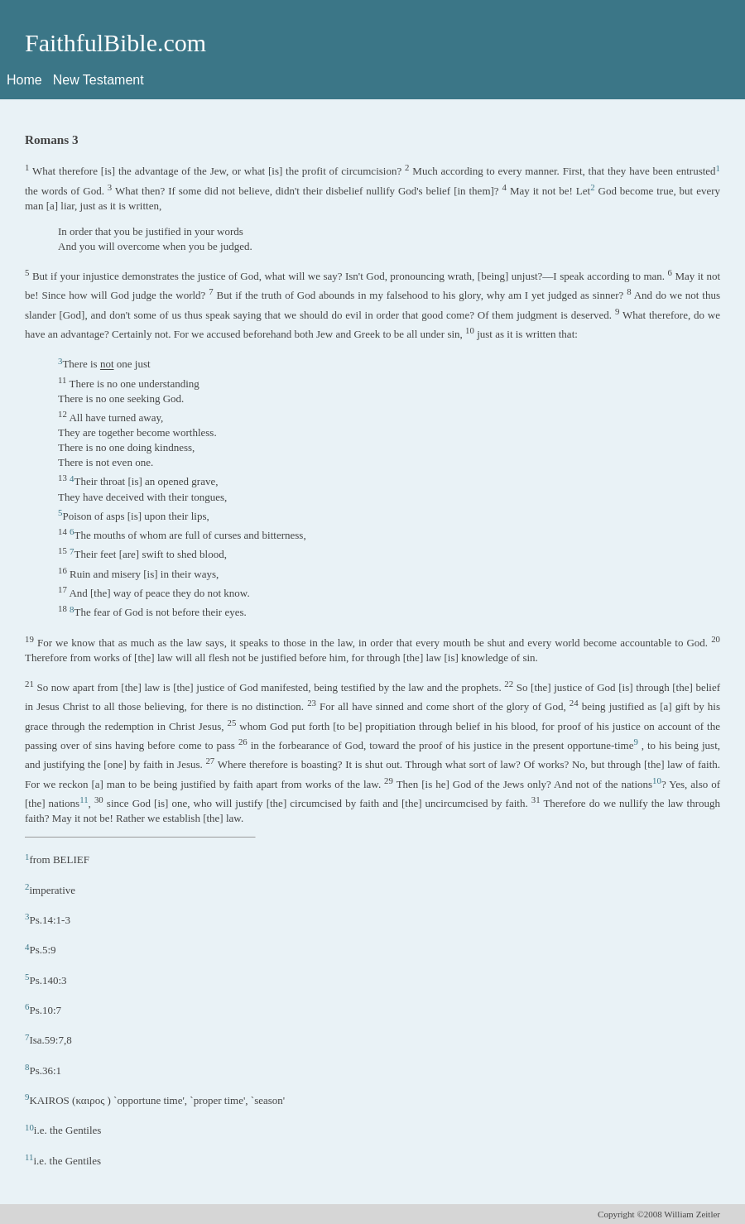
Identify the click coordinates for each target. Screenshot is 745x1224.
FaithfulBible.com (115, 42)
